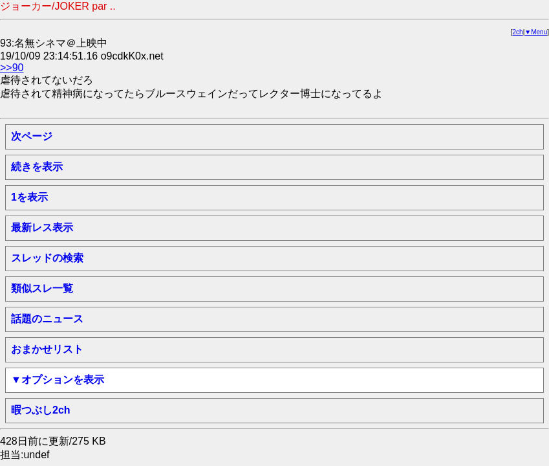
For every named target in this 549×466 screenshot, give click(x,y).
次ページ (31, 136)
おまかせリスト (47, 349)
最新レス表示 (42, 227)
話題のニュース (47, 318)
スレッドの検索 (47, 257)
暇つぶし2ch (40, 410)
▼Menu (535, 32)
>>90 (11, 67)
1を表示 (29, 197)
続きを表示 (37, 166)
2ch (518, 32)
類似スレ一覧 (42, 288)
